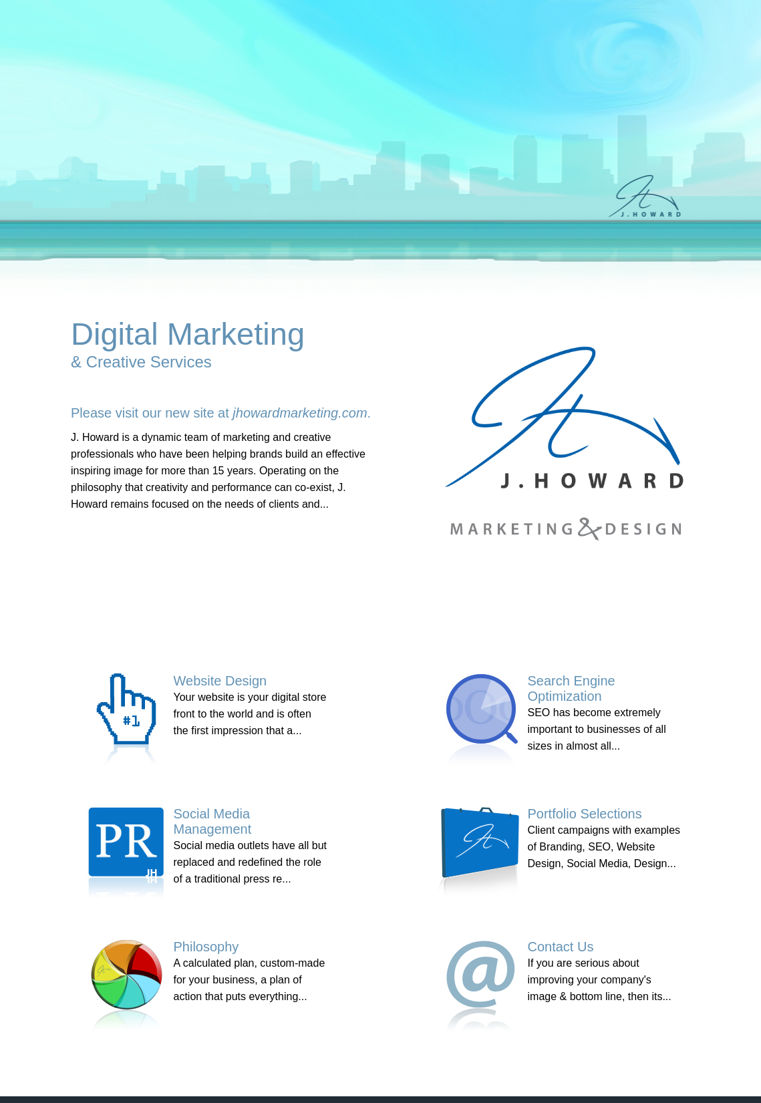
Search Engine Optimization (571, 688)
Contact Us (561, 946)
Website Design (220, 680)
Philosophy (206, 946)
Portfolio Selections (585, 813)
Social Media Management (213, 821)
